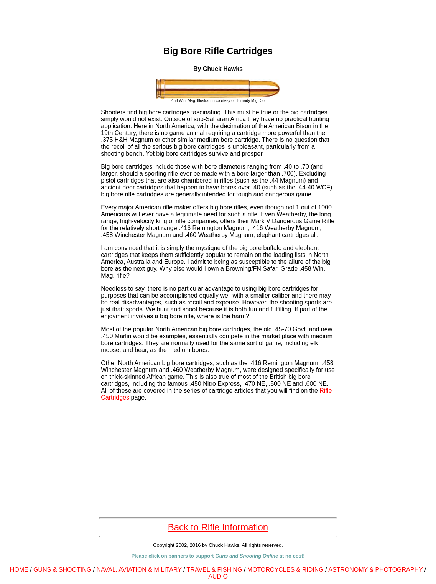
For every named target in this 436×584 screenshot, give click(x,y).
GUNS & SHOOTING (62, 569)
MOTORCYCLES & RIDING (285, 569)
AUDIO (218, 576)
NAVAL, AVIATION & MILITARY (139, 569)
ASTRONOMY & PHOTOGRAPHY (375, 569)
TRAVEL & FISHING (214, 569)
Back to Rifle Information (218, 527)
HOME (19, 569)
